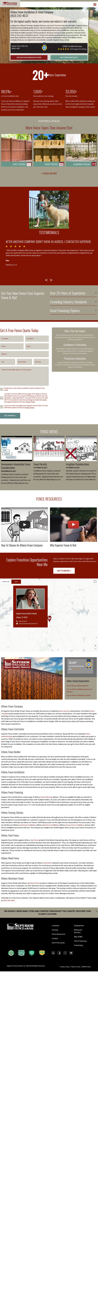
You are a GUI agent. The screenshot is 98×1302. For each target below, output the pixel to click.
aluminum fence (33, 883)
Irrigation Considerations (77, 464)
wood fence (47, 863)
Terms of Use (75, 967)
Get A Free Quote (58, 943)
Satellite (5, 581)
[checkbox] (1, 389)
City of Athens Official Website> (78, 686)
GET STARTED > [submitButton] (10, 416)
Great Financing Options (73, 311)
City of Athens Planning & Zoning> (79, 695)
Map (16, 581)
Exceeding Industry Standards (73, 302)
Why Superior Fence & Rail (63, 545)
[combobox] (24, 362)
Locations (55, 926)
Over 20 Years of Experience (73, 293)
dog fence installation (50, 825)
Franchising (78, 945)
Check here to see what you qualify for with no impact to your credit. (24, 389)
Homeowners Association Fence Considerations (15, 466)
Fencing (55, 930)
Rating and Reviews (78, 931)
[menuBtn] (95, 4)
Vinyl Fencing (19, 164)
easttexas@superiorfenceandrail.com (28, 623)
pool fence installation (27, 825)
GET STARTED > (64, 571)
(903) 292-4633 (19, 15)
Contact (55, 938)
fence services (64, 711)
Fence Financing (80, 941)
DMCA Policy (86, 967)
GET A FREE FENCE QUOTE (69, 57)
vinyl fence (34, 840)
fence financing (46, 797)
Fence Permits (40, 464)
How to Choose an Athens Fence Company (22, 545)
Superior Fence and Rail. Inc (16, 966)
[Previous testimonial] (46, 280)
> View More (49, 174)
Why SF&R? (78, 937)
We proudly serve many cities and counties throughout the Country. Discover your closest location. (50, 912)
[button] (49, 619)
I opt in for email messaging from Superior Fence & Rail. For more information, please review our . (26, 407)
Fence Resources (58, 934)
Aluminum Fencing (81, 164)
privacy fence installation (74, 825)
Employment (79, 926)
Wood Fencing (51, 164)
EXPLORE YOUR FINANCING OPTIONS (29, 57)
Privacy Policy (30, 402)
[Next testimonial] (51, 280)
